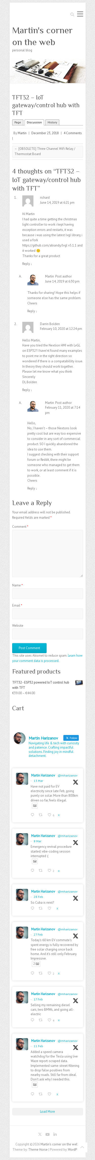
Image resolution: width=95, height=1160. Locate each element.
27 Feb (38, 934)
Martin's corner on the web (42, 36)
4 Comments (73, 133)
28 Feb (38, 897)
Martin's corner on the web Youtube (47, 1135)
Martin (22, 133)
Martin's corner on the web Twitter (40, 1135)
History (52, 122)
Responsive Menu (80, 14)
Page (17, 122)
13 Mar (38, 781)
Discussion (34, 122)
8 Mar (37, 841)
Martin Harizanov (43, 775)
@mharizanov (68, 775)
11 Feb (38, 1046)
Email (17, 605)
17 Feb (38, 999)
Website (17, 625)
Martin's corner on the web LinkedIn (55, 1135)
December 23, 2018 (45, 133)
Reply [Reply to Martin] (32, 311)
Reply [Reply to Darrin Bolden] (27, 390)
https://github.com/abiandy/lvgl (44, 245)
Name (17, 585)
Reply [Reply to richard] (27, 264)
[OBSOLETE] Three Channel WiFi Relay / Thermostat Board (44, 151)
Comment (20, 526)
